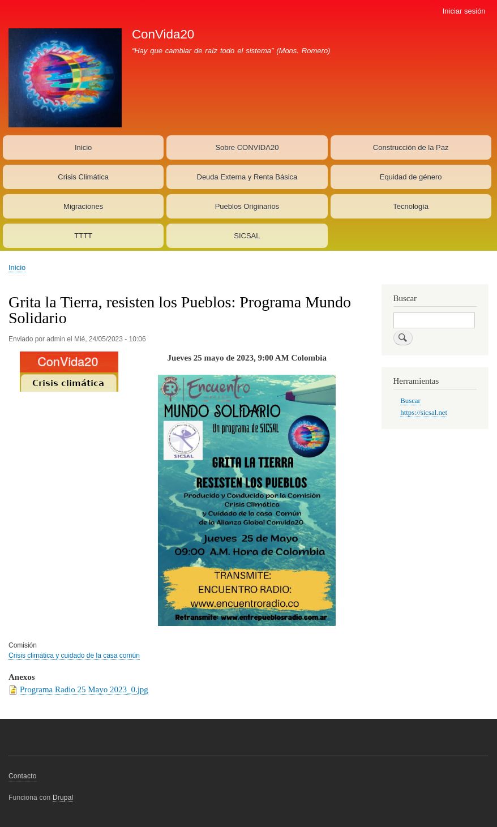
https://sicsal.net (423, 413)
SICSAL (247, 236)
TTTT (83, 236)
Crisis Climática (83, 177)
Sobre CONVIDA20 (247, 147)
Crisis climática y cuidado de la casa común (74, 655)
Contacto (22, 776)
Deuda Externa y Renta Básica (247, 177)
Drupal (63, 798)
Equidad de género (411, 177)
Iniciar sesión (464, 11)
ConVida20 (163, 34)
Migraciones (83, 206)
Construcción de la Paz (411, 147)
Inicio (83, 147)
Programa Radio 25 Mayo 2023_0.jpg (84, 689)
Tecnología (411, 206)
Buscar (410, 401)
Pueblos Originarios (247, 206)
